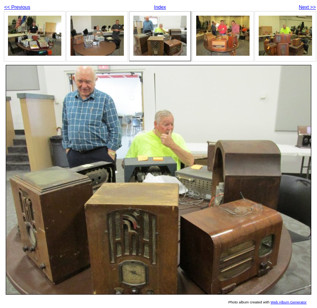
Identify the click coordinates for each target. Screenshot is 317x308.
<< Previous (17, 7)
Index (160, 7)
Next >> (307, 7)
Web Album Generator (289, 302)
